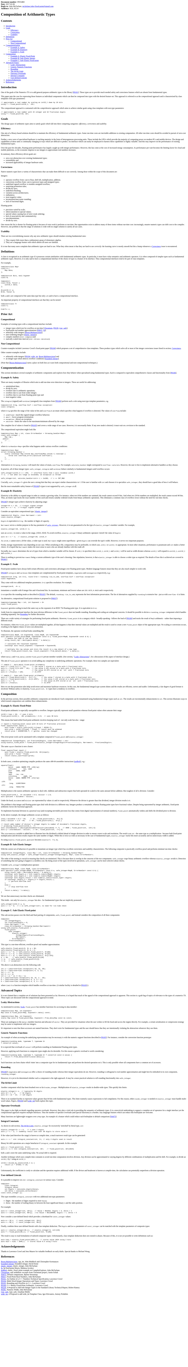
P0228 (55, 336)
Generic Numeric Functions (21, 67)
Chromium (48, 336)
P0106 (52, 357)
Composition (11, 54)
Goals (8, 28)
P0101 (75, 92)
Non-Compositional (18, 43)
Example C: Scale (17, 52)
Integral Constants (18, 76)
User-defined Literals (19, 78)
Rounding (14, 69)
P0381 (4, 577)
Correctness (15, 32)
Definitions (10, 37)
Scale (23, 1064)
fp (44, 339)
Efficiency (14, 30)
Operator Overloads (18, 73)
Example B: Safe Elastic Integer (23, 58)
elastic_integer (30, 343)
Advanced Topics (12, 63)
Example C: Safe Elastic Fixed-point (25, 60)
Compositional (16, 41)
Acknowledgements (13, 80)
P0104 (27, 365)
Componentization (13, 45)
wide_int (34, 365)
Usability (14, 35)
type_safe (63, 336)
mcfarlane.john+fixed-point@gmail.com (37, 6)
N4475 (113, 1178)
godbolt (77, 794)
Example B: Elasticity (19, 50)
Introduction (10, 26)
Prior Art (9, 39)
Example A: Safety (18, 47)
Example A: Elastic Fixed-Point (23, 56)
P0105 (34, 434)
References (10, 82)
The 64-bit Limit (17, 71)
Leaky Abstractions (18, 65)
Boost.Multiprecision (33, 341)
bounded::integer (51, 367)
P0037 (40, 339)
